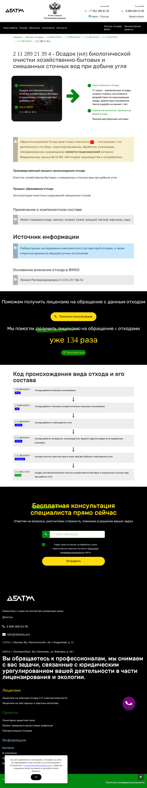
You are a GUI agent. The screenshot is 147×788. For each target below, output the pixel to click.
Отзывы (23, 28)
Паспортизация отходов (17, 730)
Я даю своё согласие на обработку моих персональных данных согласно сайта (71, 548)
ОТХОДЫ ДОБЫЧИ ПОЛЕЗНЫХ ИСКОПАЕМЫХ (55, 390)
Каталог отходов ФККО (113, 28)
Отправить (73, 561)
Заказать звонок (136, 16)
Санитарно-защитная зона (18, 720)
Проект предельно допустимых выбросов (27, 725)
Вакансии (34, 28)
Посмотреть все (73, 352)
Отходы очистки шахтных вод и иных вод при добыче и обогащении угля (74, 456)
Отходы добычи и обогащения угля (53, 422)
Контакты (62, 28)
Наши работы (10, 28)
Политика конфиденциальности (125, 782)
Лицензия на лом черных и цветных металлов (30, 703)
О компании (48, 28)
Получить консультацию (73, 316)
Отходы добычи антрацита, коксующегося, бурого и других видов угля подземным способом (79, 440)
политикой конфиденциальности (38, 765)
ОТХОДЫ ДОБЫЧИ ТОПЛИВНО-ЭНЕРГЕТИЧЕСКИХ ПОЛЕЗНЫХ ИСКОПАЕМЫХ (70, 406)
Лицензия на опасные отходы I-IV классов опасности (34, 698)
